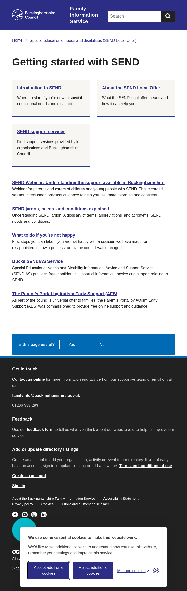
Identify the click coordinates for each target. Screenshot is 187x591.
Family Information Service (84, 15)
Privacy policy (22, 504)
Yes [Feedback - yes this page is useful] (71, 344)
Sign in (18, 486)
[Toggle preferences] (133, 571)
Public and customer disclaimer (85, 504)
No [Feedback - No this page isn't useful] (102, 344)
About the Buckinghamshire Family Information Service (53, 498)
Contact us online (28, 379)
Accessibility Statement (121, 498)
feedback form (40, 429)
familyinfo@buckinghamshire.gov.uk (46, 395)
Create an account (29, 476)
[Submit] (168, 16)
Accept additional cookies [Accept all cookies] (49, 570)
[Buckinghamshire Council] (33, 14)
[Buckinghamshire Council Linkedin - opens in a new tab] (45, 514)
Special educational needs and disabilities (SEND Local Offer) (83, 40)
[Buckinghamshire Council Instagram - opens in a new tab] (36, 514)
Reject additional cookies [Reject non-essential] (93, 570)
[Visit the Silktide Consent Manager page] (156, 570)
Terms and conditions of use (145, 466)
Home (17, 40)
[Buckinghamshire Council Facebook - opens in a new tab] (17, 514)
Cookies (47, 504)
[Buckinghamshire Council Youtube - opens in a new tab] (26, 514)
